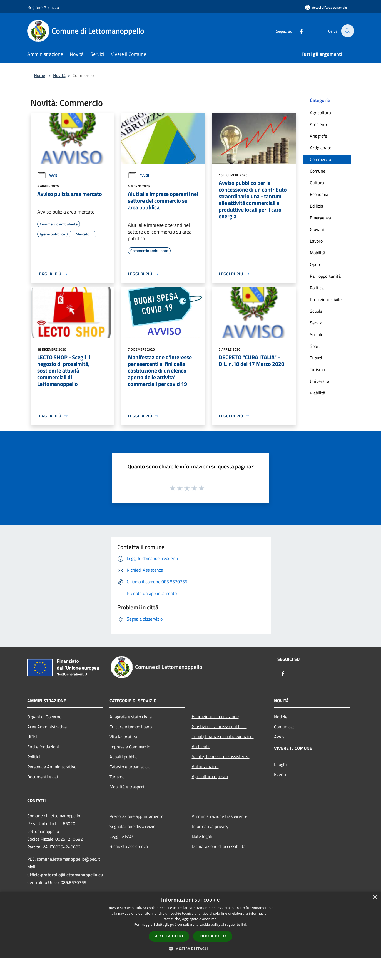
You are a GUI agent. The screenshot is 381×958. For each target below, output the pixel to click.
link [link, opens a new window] (244, 924)
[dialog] (190, 925)
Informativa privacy (210, 826)
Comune (317, 171)
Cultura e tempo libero (130, 726)
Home (39, 75)
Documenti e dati (43, 776)
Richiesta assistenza (128, 846)
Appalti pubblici (123, 756)
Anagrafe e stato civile (130, 716)
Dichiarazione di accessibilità (219, 846)
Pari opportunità (325, 276)
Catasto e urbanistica (129, 766)
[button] (190, 948)
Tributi (316, 357)
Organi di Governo (44, 716)
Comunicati (284, 726)
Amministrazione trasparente (219, 816)
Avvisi (47, 175)
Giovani (317, 229)
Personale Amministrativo (51, 766)
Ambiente (319, 124)
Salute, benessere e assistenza (221, 756)
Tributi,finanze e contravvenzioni (223, 736)
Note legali (202, 836)
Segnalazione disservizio (132, 826)
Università (319, 381)
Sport (315, 346)
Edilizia (316, 206)
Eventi (280, 774)
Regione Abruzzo (43, 7)
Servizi (316, 322)
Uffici (32, 736)
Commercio (320, 159)
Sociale (316, 334)
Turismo (317, 369)
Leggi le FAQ (121, 836)
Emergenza (320, 217)
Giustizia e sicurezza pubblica (219, 726)
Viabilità (317, 392)
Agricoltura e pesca (210, 776)
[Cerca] (347, 31)
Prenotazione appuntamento (136, 816)
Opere (315, 264)
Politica (317, 287)
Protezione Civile (326, 299)
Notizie (280, 716)
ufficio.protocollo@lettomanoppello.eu (65, 874)
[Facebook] (297, 30)
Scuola (316, 311)
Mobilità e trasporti (127, 786)
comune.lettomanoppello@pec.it (68, 859)
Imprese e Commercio (129, 746)
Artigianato (320, 147)
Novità (59, 75)
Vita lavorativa (123, 736)
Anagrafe (318, 136)
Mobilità (317, 252)
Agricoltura (320, 112)
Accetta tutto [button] (169, 936)
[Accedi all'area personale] (326, 7)
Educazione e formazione (215, 716)
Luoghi (280, 764)
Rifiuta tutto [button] (213, 936)
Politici (33, 756)
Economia (319, 194)
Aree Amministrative (47, 726)
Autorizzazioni (205, 766)
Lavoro (316, 241)
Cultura (317, 182)
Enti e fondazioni (43, 746)
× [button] (375, 897)
